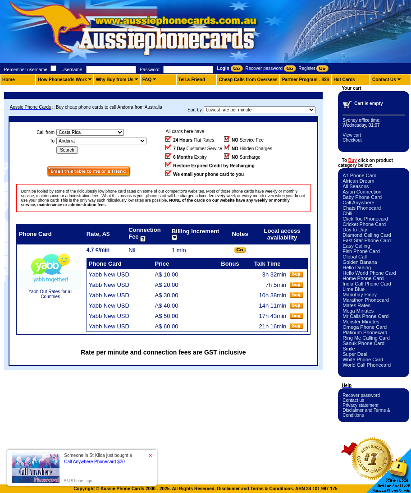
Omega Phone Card (364, 327)
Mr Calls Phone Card (365, 316)
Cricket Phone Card (364, 224)
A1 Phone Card (359, 175)
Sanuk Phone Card (363, 343)
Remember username (25, 69)
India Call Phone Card (366, 283)
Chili (347, 213)
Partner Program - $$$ (305, 79)
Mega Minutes (358, 310)
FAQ (147, 79)
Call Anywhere (358, 202)
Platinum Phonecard (364, 332)
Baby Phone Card (362, 197)
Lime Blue (353, 289)
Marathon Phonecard (365, 300)
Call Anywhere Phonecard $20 (94, 461)
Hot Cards (344, 79)
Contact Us (384, 79)
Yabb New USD (109, 274)
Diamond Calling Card (366, 235)
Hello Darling (356, 267)
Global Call (354, 256)
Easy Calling (356, 246)
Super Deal (354, 354)
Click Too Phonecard (365, 218)
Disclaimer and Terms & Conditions (255, 488)
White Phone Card (362, 359)
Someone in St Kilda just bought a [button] (98, 458)
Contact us (353, 400)
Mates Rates (356, 305)
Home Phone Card (363, 278)
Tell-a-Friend (191, 79)
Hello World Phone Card (369, 273)
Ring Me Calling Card (366, 338)
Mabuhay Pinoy (359, 294)
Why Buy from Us (114, 79)
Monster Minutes (360, 321)
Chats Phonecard (361, 208)
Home (8, 79)
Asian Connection (361, 191)
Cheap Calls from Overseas (248, 79)
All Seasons (355, 186)
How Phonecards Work (62, 79)
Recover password (361, 395)
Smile (348, 348)
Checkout (351, 140)
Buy (352, 160)
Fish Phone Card (361, 251)
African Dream (358, 181)
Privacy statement (360, 405)
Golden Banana (359, 262)
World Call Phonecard (366, 365)
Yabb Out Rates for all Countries (50, 294)
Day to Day (354, 229)
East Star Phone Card (366, 240)
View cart (351, 135)
